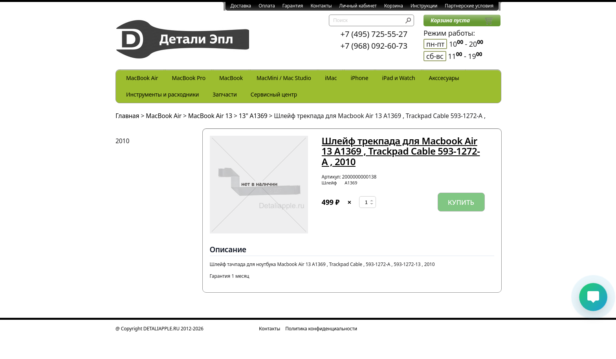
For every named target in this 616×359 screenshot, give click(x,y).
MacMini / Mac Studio (284, 78)
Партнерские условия (469, 5)
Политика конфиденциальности (321, 328)
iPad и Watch (398, 78)
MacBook (231, 78)
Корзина (393, 5)
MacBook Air (142, 78)
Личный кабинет (358, 5)
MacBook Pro (188, 78)
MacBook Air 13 (210, 115)
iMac (331, 78)
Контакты (321, 5)
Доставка (241, 5)
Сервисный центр (274, 94)
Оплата (266, 5)
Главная (127, 115)
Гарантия (292, 5)
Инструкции (424, 5)
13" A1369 (253, 115)
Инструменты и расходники (162, 94)
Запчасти (225, 94)
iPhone (359, 78)
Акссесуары (444, 78)
